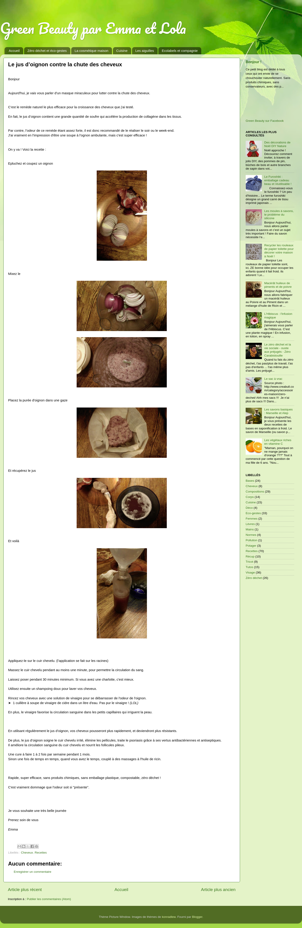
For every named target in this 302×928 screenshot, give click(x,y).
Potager (251, 545)
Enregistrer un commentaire (32, 871)
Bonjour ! (253, 62)
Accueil (14, 51)
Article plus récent (25, 889)
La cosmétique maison (91, 51)
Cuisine (122, 51)
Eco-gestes (253, 513)
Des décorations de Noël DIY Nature (277, 144)
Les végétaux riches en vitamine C (277, 441)
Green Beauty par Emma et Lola (93, 28)
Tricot (249, 561)
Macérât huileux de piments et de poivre (278, 284)
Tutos (249, 567)
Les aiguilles (144, 51)
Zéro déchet (254, 578)
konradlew (169, 917)
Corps (250, 497)
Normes (251, 535)
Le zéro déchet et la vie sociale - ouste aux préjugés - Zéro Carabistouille (277, 350)
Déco (249, 507)
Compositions (255, 491)
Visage (250, 572)
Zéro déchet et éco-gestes (47, 51)
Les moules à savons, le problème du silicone (279, 214)
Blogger (197, 917)
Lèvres (250, 524)
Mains (250, 529)
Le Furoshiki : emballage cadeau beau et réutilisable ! (277, 180)
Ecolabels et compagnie (180, 51)
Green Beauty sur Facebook (265, 120)
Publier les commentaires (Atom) (49, 899)
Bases (250, 480)
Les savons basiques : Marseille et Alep (278, 411)
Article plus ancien (218, 889)
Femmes (252, 518)
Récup (250, 556)
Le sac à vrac (273, 378)
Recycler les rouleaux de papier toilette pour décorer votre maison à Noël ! (279, 251)
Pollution (251, 540)
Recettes (41, 852)
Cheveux (27, 852)
